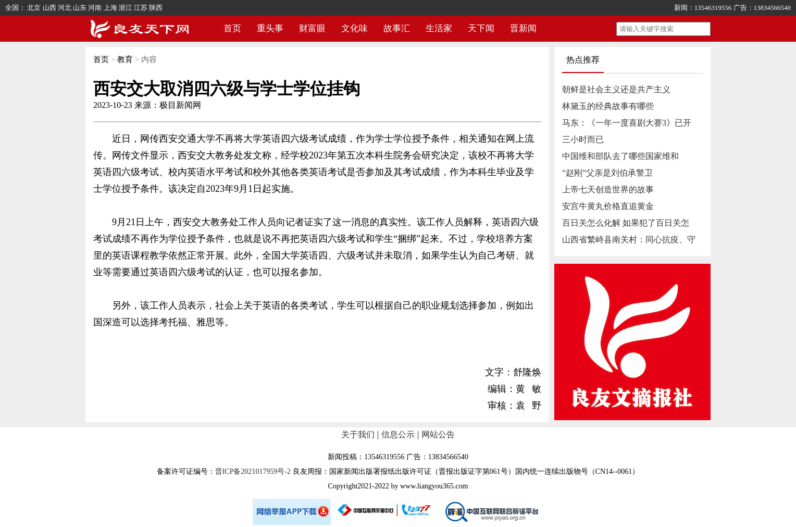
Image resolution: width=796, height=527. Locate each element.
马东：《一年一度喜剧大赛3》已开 (626, 122)
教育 (125, 59)
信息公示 (398, 434)
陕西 (156, 7)
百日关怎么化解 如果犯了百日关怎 (625, 222)
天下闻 (481, 28)
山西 (49, 7)
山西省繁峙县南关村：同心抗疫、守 (628, 239)
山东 (79, 7)
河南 (95, 7)
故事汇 (396, 28)
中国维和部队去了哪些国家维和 (620, 156)
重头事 (270, 28)
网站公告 (438, 434)
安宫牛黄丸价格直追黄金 (608, 206)
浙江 (125, 7)
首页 (232, 28)
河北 (64, 7)
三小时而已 (583, 139)
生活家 (439, 28)
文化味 (354, 28)
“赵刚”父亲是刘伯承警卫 (607, 172)
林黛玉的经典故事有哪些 (608, 106)
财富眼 (312, 28)
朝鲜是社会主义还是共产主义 (616, 89)
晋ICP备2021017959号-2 (253, 471)
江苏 (140, 7)
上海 (110, 7)
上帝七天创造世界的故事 (608, 189)
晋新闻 (523, 28)
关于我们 (358, 434)
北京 (34, 7)
